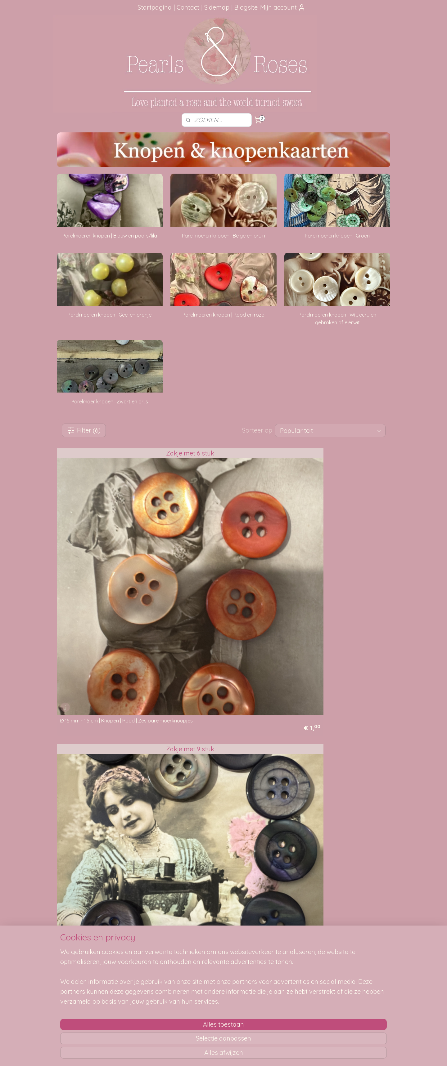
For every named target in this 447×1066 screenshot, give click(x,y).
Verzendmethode (149, 946)
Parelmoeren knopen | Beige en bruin (223, 236)
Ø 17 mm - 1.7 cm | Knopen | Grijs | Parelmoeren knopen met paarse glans (218, 558)
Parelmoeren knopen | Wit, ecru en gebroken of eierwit (337, 319)
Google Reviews (80, 981)
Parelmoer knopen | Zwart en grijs (109, 401)
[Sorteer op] (330, 430)
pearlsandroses (349, 927)
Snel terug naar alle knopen (102, 766)
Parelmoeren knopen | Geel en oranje (109, 315)
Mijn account (282, 7)
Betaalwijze (143, 974)
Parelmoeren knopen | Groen (337, 236)
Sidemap (216, 7)
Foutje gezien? (223, 939)
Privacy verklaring (149, 981)
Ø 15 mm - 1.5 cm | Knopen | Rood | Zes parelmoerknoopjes (103, 558)
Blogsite (246, 7)
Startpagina (155, 7)
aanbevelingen (87, 960)
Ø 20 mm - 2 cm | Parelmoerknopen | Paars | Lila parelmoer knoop (223, 694)
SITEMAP (294, 946)
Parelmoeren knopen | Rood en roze (223, 315)
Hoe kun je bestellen (152, 939)
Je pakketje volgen (150, 953)
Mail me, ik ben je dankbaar (223, 953)
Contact (188, 7)
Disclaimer (142, 988)
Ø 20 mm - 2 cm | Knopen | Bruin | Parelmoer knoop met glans (109, 694)
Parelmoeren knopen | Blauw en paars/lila (109, 236)
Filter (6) (84, 430)
